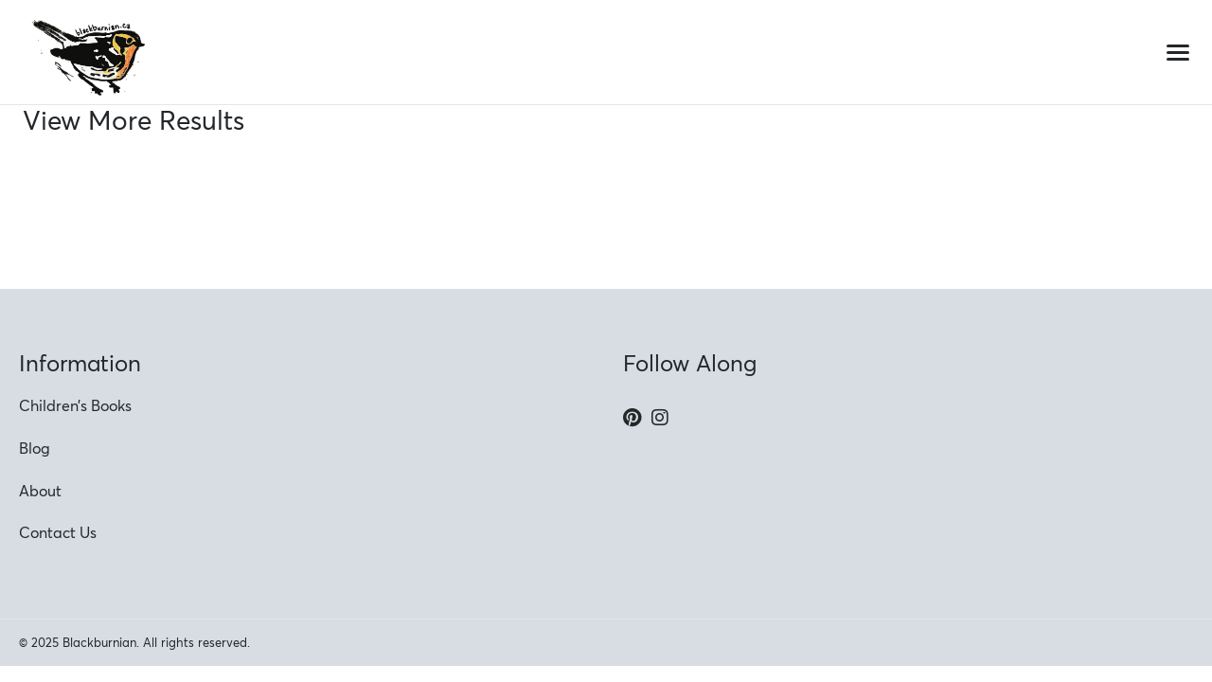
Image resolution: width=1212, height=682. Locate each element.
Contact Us (58, 532)
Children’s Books (75, 405)
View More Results (133, 120)
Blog (34, 448)
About (40, 490)
